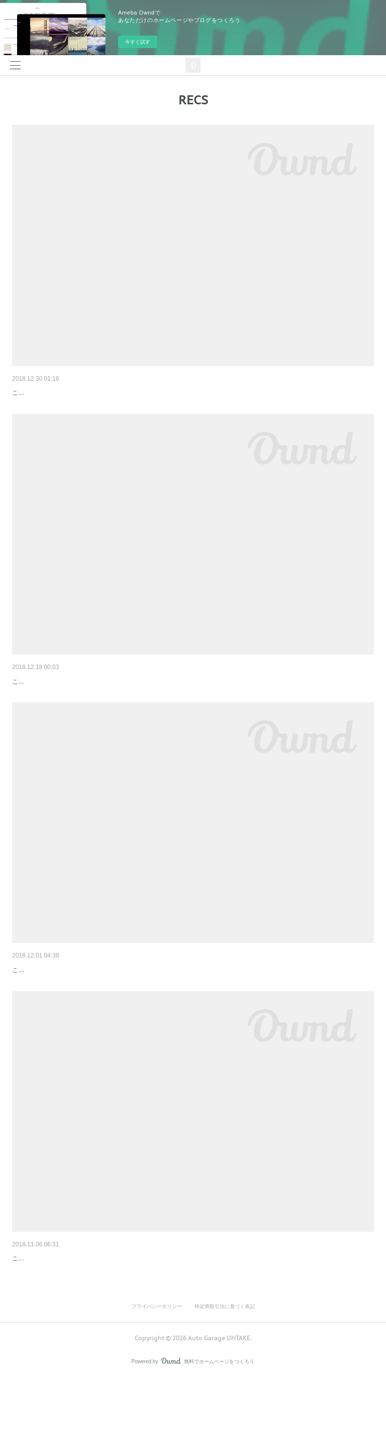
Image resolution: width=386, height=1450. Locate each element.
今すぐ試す (137, 42)
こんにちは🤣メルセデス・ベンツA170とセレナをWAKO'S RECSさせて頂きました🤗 (131, 1015)
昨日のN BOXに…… (44, 1304)
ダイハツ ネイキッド (44, 393)
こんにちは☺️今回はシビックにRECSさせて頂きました (87, 711)
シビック (26, 697)
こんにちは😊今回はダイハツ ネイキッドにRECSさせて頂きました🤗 (107, 407)
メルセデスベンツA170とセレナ (62, 1000)
